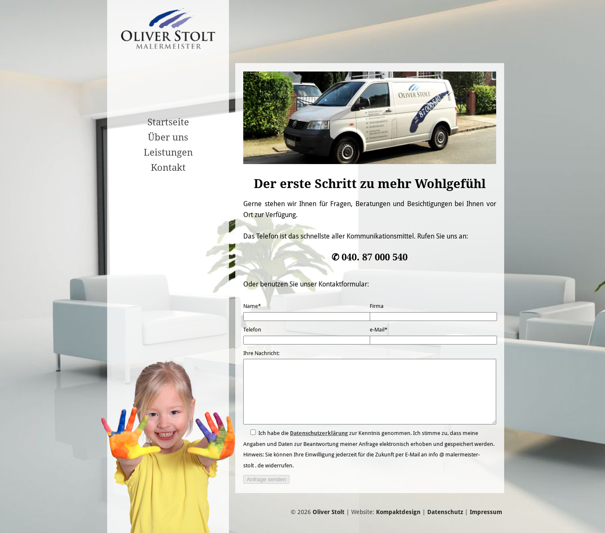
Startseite (168, 122)
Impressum (486, 524)
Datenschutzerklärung (319, 446)
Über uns (168, 137)
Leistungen (168, 152)
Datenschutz (445, 524)
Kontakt (168, 167)
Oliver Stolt (329, 524)
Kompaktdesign (398, 524)
